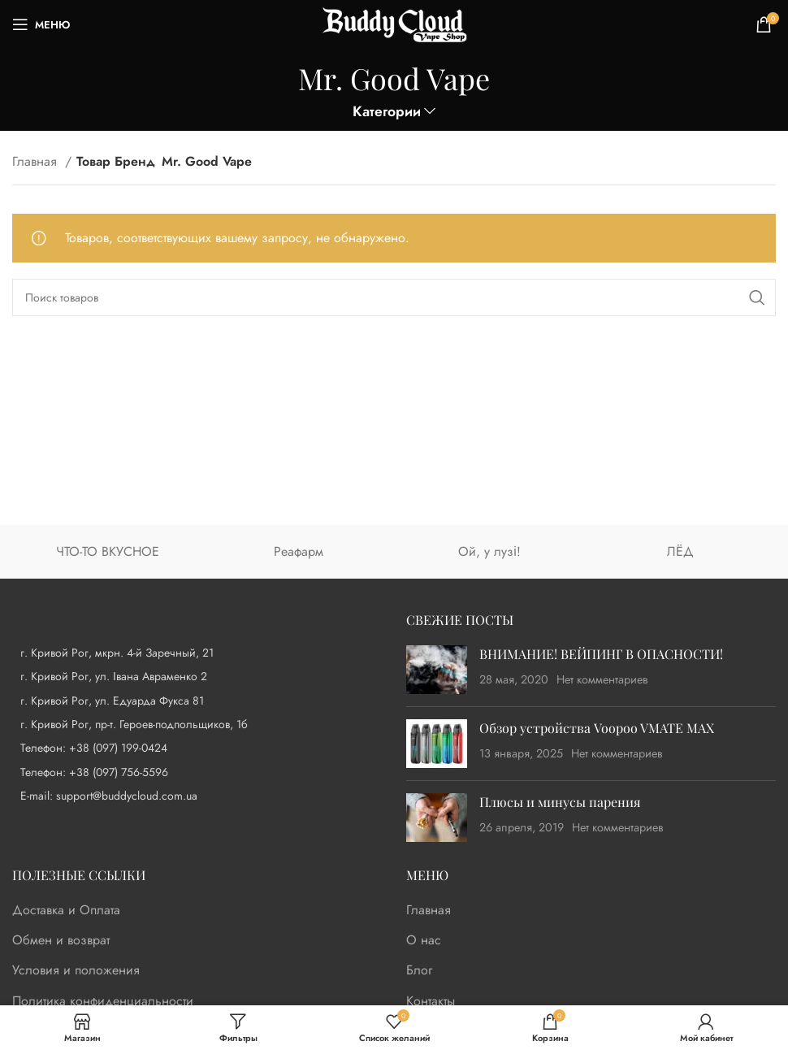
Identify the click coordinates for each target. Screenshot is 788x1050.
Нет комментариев (602, 679)
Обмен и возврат (61, 940)
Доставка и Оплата (66, 910)
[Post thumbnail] (436, 669)
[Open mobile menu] (41, 24)
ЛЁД (680, 551)
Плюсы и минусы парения (560, 801)
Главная (36, 161)
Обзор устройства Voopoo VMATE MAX (596, 727)
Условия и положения (76, 970)
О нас (423, 940)
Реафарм (298, 551)
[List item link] (197, 748)
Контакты (430, 1001)
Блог (419, 970)
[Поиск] (394, 297)
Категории (387, 112)
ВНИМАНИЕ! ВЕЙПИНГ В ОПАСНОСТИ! (601, 653)
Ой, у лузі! (489, 551)
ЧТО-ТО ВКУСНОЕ (107, 551)
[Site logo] (394, 23)
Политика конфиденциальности (102, 1001)
